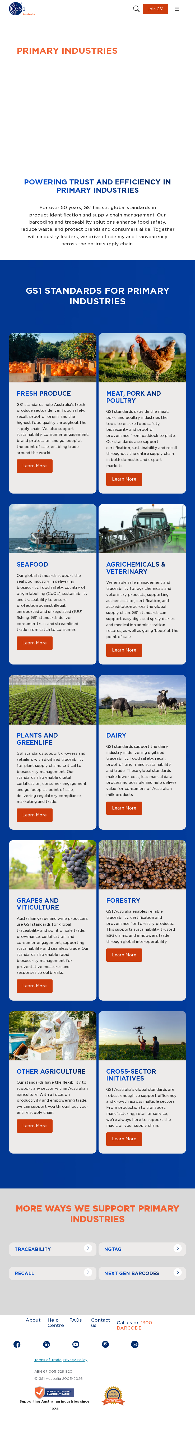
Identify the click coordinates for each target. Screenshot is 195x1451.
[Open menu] (177, 9)
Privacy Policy (75, 1360)
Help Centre (56, 1322)
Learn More (34, 465)
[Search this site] (136, 9)
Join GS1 (155, 9)
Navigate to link (28, 1246)
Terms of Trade (48, 1360)
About (33, 1320)
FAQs (75, 1320)
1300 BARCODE (134, 1325)
